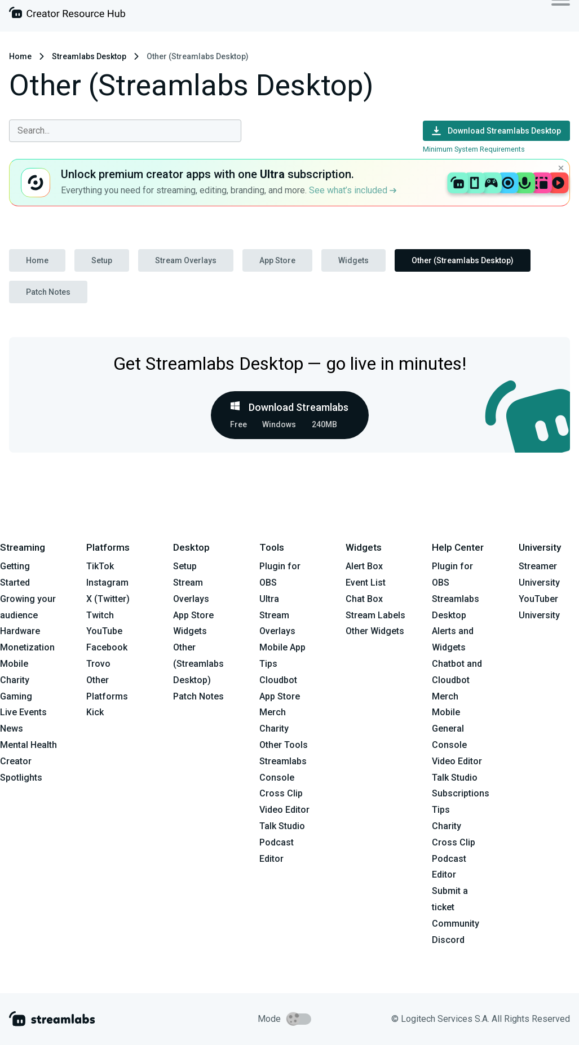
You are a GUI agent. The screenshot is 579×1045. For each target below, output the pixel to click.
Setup (101, 260)
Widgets (353, 260)
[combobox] (125, 130)
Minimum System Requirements (474, 149)
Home (20, 56)
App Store (277, 260)
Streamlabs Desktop (89, 56)
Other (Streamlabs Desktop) (463, 260)
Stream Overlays (185, 260)
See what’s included (352, 190)
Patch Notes (48, 291)
